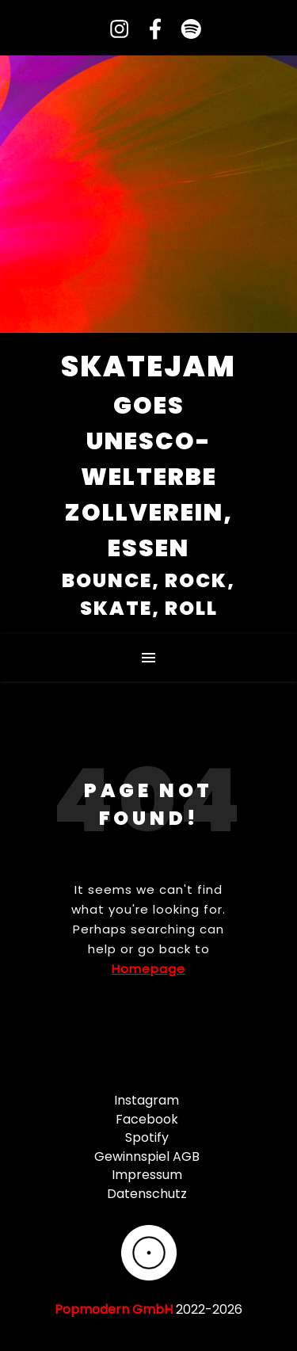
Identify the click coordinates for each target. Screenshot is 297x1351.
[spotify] (184, 29)
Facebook (147, 1119)
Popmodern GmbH (114, 1309)
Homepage (148, 968)
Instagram (146, 1100)
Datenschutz (147, 1194)
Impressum (147, 1175)
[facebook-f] (149, 29)
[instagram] (113, 29)
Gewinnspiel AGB (147, 1156)
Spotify (147, 1137)
